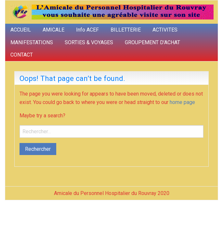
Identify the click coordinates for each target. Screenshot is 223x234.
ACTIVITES (164, 30)
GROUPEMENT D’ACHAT (152, 42)
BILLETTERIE (126, 30)
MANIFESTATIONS (31, 42)
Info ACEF (87, 30)
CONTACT (21, 55)
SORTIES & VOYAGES (89, 42)
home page (182, 102)
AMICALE (53, 30)
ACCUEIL (20, 30)
